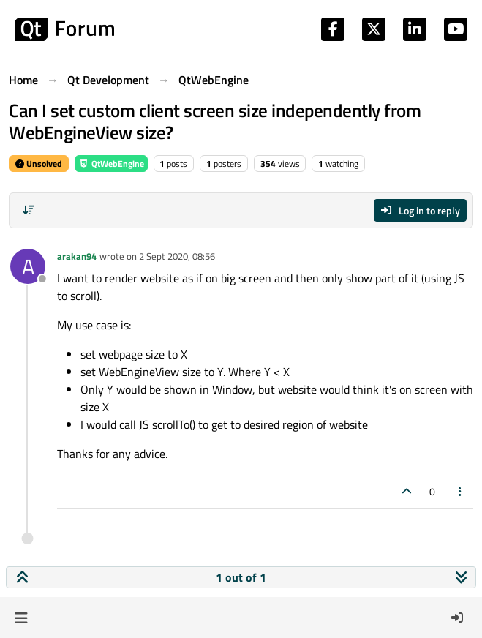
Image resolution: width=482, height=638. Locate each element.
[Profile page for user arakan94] (27, 266)
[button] (21, 617)
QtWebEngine (111, 163)
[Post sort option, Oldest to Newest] (28, 210)
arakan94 (77, 256)
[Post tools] (461, 491)
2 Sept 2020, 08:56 (177, 256)
